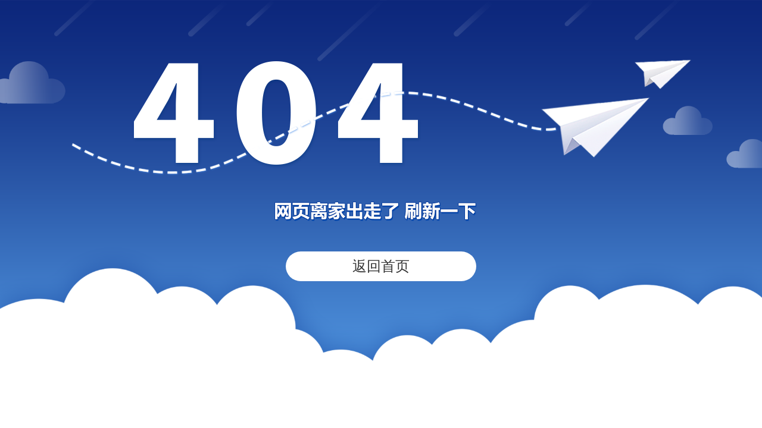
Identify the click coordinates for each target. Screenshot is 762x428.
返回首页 (381, 266)
